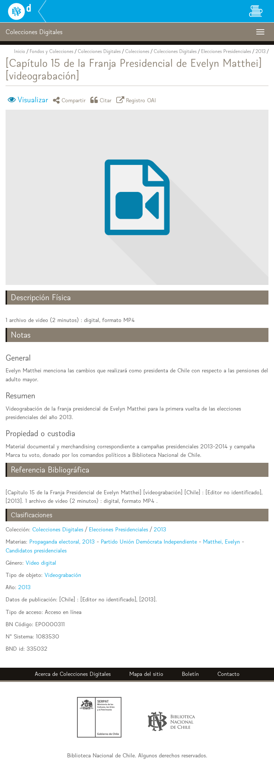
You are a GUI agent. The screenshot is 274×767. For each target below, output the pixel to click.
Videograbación (62, 574)
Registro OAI (137, 100)
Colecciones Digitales (99, 51)
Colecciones (137, 51)
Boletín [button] (190, 673)
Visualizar (32, 99)
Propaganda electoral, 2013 (62, 541)
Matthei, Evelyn (221, 541)
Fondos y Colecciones (51, 51)
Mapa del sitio (146, 673)
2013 (260, 51)
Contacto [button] (228, 673)
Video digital (41, 562)
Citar (102, 100)
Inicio (19, 51)
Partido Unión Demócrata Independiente (149, 541)
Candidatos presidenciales (36, 550)
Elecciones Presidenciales (226, 51)
